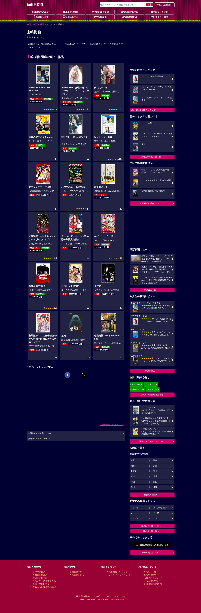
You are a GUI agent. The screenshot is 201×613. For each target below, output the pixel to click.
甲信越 (134, 476)
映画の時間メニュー (41, 12)
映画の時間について (151, 552)
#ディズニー (151, 389)
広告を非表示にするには (111, 424)
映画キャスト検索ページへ (39, 433)
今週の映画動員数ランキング (143, 110)
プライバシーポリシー (114, 596)
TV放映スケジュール (153, 578)
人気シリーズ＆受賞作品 (44, 581)
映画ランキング (159, 11)
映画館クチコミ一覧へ (151, 526)
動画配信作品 (129, 16)
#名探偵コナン (136, 389)
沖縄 (155, 487)
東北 (155, 471)
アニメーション (160, 508)
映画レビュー (151, 371)
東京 (133, 460)
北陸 (155, 476)
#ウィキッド (149, 384)
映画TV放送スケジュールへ (151, 441)
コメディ (135, 518)
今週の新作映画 (100, 11)
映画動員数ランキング (117, 572)
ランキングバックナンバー (119, 575)
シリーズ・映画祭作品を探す (151, 395)
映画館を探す (41, 16)
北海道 (134, 471)
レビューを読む (159, 16)
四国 (155, 482)
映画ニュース (70, 16)
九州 (133, 487)
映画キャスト (46, 24)
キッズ (156, 513)
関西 (133, 466)
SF (132, 513)
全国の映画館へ (151, 495)
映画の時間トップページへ (39, 439)
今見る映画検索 (164, 5)
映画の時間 (32, 24)
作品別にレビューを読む (44, 586)
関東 (155, 460)
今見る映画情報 (151, 581)
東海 (155, 466)
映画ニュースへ (151, 290)
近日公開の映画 (129, 11)
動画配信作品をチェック (151, 203)
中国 (133, 482)
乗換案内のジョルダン (91, 596)
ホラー (156, 518)
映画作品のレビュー (42, 584)
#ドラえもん (135, 384)
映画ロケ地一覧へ (151, 531)
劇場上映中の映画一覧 (151, 157)
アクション (136, 508)
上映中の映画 (70, 11)
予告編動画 (100, 16)
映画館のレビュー (78, 575)
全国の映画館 (76, 572)
